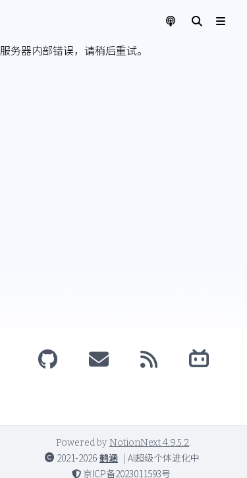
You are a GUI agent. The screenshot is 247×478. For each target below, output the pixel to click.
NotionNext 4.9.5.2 (149, 442)
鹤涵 (108, 457)
